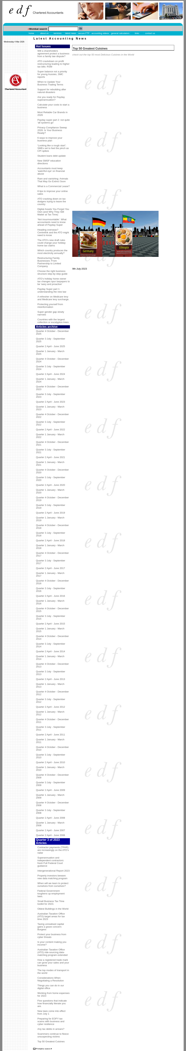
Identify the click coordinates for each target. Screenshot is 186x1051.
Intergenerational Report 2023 (53, 870)
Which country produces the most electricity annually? (52, 252)
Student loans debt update (51, 155)
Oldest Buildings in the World (52, 908)
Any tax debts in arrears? (50, 1029)
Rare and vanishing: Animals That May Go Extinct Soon (52, 180)
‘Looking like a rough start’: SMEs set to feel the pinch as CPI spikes (53, 148)
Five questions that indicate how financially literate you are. (52, 1003)
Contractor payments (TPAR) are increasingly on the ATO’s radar (53, 850)
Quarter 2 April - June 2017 (50, 568)
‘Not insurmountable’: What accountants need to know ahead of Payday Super (51, 222)
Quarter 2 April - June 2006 (50, 835)
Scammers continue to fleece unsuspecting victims (53, 1035)
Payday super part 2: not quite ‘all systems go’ (53, 121)
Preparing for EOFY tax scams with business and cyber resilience (50, 1021)
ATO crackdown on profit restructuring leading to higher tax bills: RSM (53, 64)
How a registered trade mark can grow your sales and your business (53, 963)
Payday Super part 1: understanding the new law (51, 290)
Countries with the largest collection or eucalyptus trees (53, 321)
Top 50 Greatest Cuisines (51, 1041)
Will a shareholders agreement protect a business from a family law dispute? (53, 53)
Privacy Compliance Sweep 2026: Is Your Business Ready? (52, 130)
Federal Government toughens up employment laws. (51, 893)
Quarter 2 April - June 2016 (50, 596)
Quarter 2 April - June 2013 (50, 679)
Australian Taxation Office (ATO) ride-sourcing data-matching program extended (52, 952)
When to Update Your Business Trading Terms (50, 83)
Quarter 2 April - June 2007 (50, 830)
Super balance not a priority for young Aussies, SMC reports (52, 74)
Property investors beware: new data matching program (52, 877)
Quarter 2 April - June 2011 (50, 734)
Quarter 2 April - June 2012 (50, 707)
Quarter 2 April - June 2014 (50, 651)
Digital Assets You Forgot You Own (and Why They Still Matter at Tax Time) (53, 212)
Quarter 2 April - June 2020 (50, 485)
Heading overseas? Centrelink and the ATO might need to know (53, 232)
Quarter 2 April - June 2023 (50, 401)
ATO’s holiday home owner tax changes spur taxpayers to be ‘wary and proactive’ (53, 281)
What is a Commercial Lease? (53, 186)
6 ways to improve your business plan (49, 139)
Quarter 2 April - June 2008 (50, 817)
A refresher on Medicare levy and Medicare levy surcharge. (53, 298)
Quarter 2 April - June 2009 (50, 790)
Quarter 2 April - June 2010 (50, 762)
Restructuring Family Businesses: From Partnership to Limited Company (49, 262)
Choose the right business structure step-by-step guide (52, 272)
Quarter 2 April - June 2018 (50, 540)
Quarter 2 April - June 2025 (50, 346)
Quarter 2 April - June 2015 (50, 623)
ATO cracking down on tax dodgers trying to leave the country (51, 201)
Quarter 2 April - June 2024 (50, 374)
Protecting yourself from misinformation (50, 305)
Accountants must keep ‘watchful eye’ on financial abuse (51, 171)
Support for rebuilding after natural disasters (51, 91)
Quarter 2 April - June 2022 (50, 429)
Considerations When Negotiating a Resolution (50, 979)
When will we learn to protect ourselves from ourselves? (52, 884)
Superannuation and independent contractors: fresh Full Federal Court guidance (50, 861)
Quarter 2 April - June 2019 (50, 512)
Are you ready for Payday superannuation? (51, 98)
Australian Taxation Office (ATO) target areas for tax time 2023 (51, 916)
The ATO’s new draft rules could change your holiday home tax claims (51, 243)
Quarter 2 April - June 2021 (50, 457)
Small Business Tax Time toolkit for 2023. (50, 902)
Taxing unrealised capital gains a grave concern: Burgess (50, 927)
